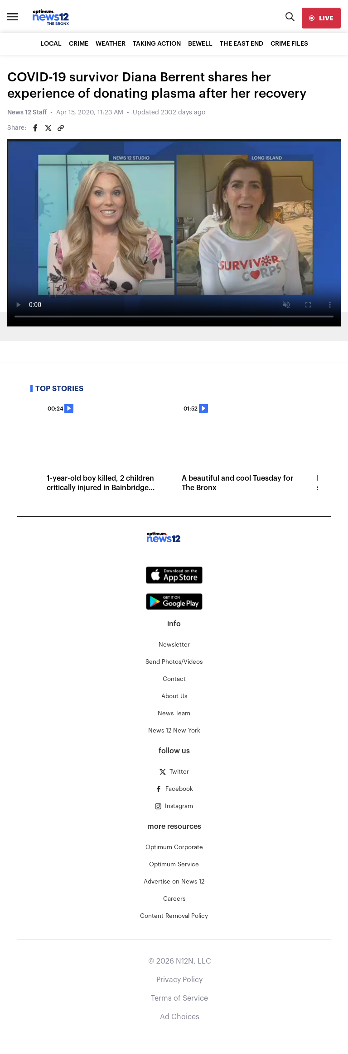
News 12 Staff (27, 112)
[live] (321, 18)
